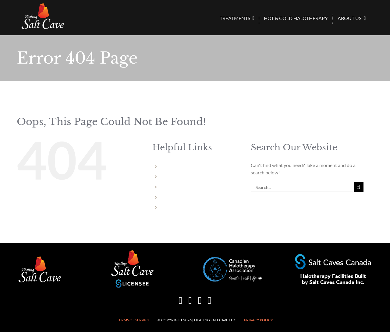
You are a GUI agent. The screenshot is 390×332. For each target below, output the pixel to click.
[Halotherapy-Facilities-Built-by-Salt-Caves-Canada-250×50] (333, 256)
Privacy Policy (258, 320)
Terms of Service (133, 320)
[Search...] (302, 187)
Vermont (171, 207)
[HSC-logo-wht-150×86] (43, 5)
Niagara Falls (175, 166)
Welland (171, 176)
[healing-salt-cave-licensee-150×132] (132, 251)
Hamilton (172, 187)
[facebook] (181, 300)
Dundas (170, 197)
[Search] (358, 187)
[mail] (200, 300)
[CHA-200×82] (232, 259)
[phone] (209, 300)
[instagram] (190, 300)
